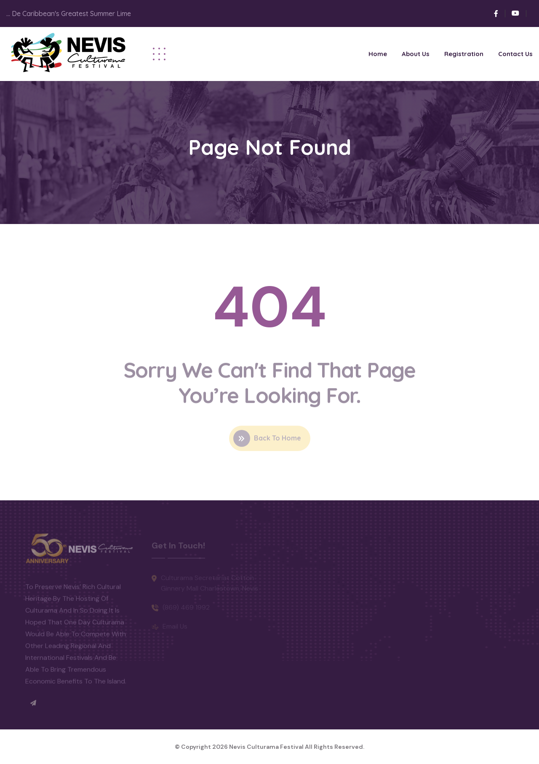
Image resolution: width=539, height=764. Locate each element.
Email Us (175, 628)
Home (377, 54)
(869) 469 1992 (186, 609)
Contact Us (515, 54)
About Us (416, 54)
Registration (463, 54)
